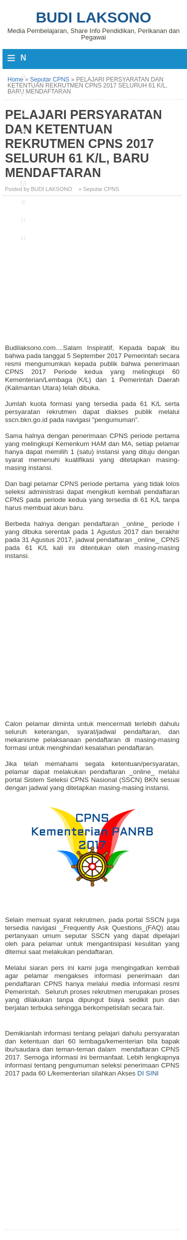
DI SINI (148, 1073)
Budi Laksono (94, 17)
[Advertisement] (93, 274)
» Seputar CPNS (99, 189)
